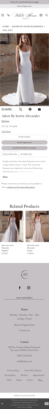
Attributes (26, 154)
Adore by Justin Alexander (27, 26)
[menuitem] (8, 15)
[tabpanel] (24, 69)
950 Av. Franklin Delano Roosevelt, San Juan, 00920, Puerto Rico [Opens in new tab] (24, 349)
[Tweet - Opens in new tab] (20, 109)
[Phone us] (8, 15)
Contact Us (24, 330)
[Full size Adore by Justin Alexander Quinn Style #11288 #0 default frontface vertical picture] (24, 69)
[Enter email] (24, 298)
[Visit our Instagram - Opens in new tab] (28, 288)
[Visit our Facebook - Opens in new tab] (20, 288)
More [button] (5, 176)
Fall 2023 (7, 30)
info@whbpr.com (24, 361)
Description (10, 154)
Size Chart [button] (6, 131)
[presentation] (11, 226)
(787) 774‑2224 (24, 355)
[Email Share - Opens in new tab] (39, 109)
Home (5, 26)
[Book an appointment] (24, 6)
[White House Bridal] (24, 15)
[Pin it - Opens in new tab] (30, 109)
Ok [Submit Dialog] (47, 404)
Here (36, 2)
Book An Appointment (24, 142)
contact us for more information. (21, 187)
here (30, 407)
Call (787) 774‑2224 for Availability (24, 148)
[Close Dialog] (2, 404)
